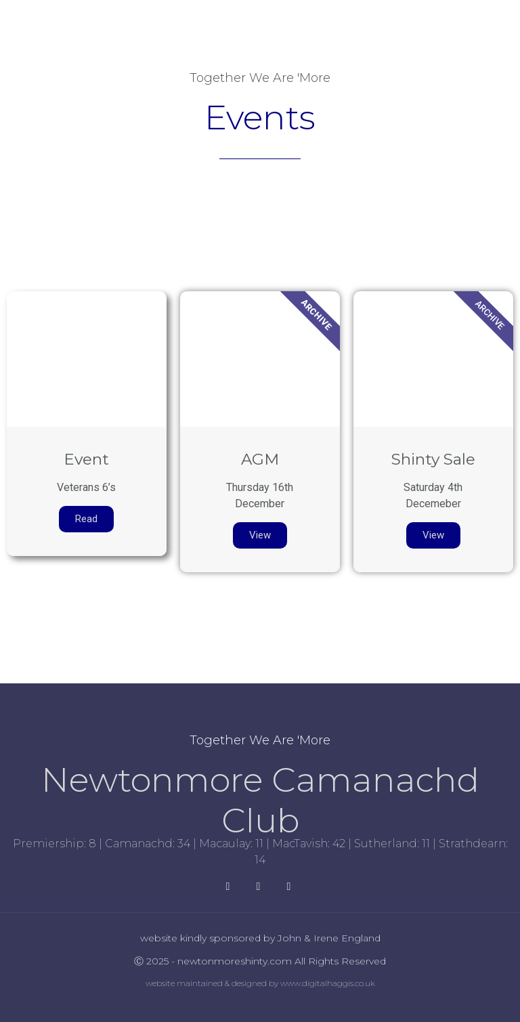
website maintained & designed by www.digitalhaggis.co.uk (260, 983)
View (260, 535)
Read (86, 519)
